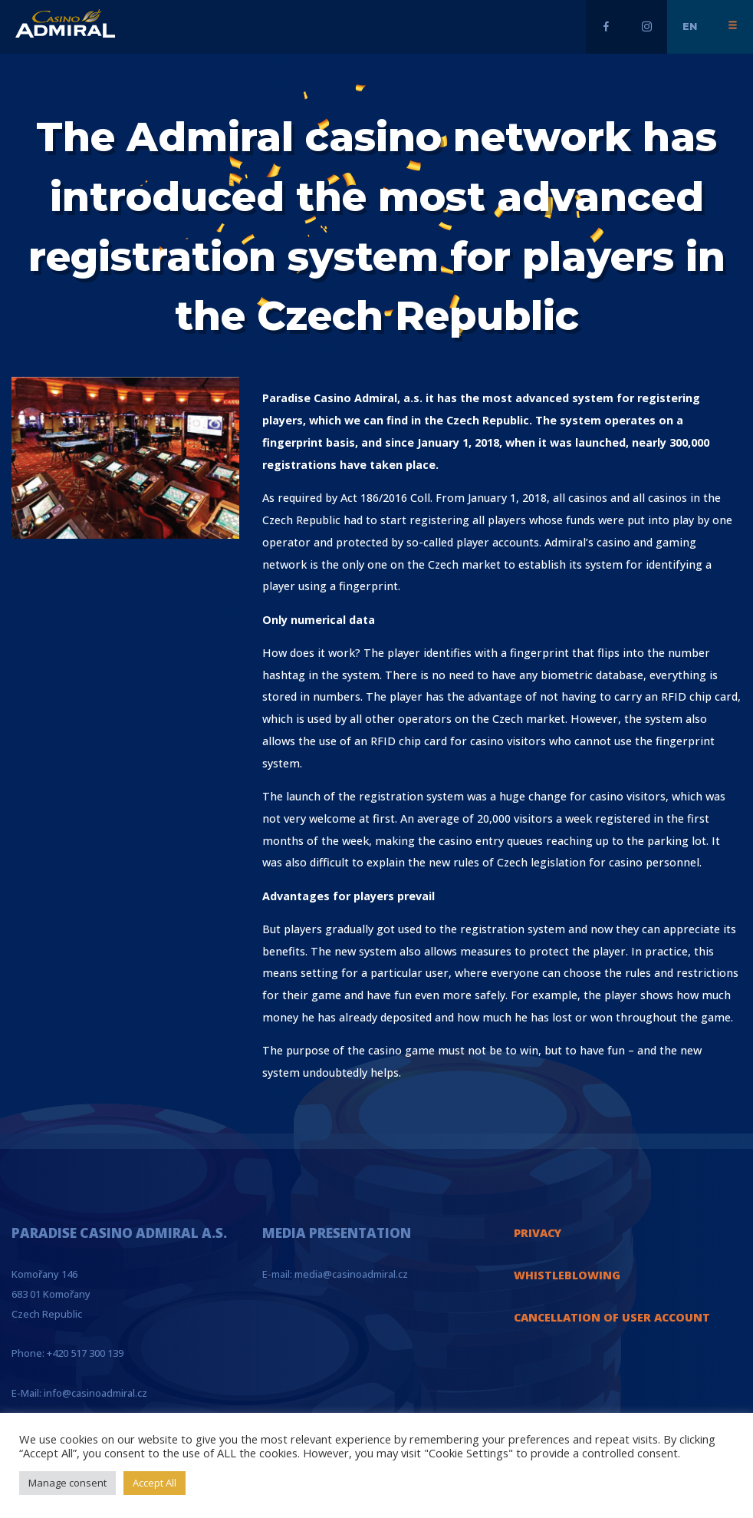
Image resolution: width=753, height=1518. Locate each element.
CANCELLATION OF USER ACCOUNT (612, 1317)
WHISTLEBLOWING (567, 1275)
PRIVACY (537, 1233)
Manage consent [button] (67, 1483)
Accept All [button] (154, 1483)
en (689, 26)
